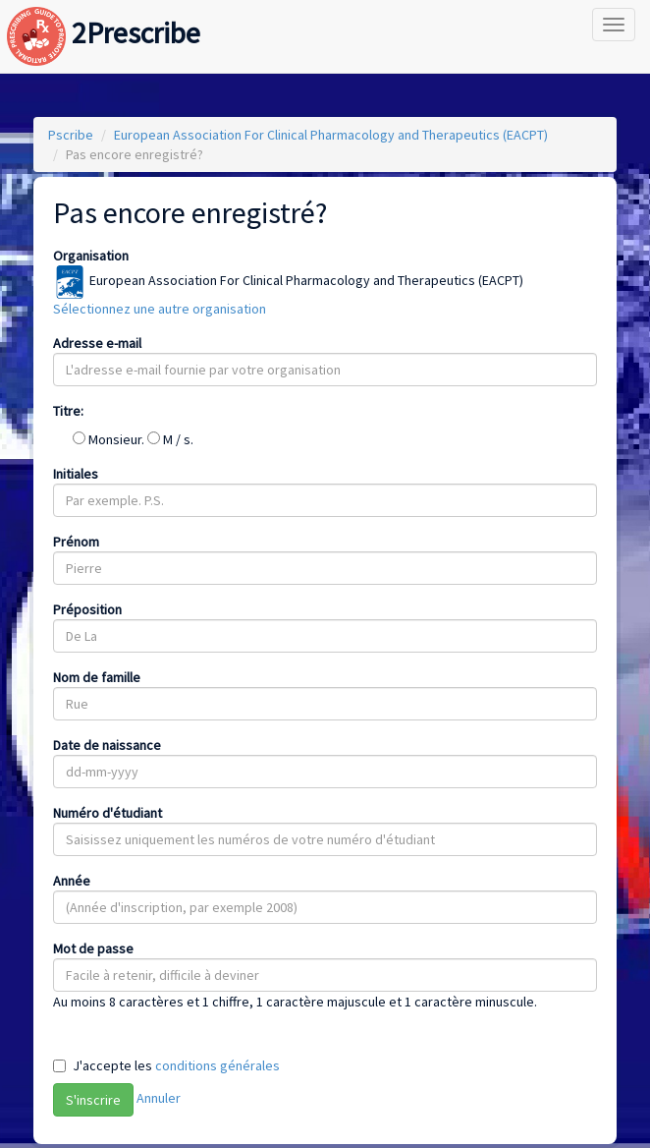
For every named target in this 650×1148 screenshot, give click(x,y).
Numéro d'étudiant (107, 813)
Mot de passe (93, 948)
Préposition (87, 609)
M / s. (170, 439)
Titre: (68, 411)
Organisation (91, 255)
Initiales (75, 474)
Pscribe (70, 135)
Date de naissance (107, 745)
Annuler (158, 1098)
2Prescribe (103, 13)
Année (71, 881)
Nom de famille (96, 677)
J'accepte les (176, 1065)
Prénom (76, 541)
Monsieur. (110, 439)
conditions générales (217, 1065)
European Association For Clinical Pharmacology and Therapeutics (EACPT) (331, 135)
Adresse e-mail (97, 343)
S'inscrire (93, 1100)
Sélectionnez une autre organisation (159, 308)
